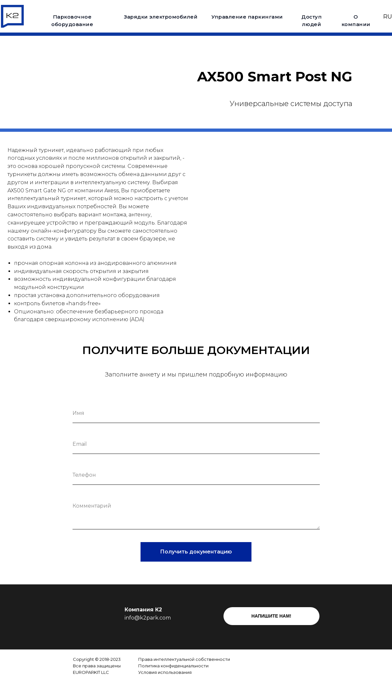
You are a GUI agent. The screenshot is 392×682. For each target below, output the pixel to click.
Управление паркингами (247, 17)
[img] (265, 666)
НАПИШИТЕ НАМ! (271, 616)
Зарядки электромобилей (160, 17)
